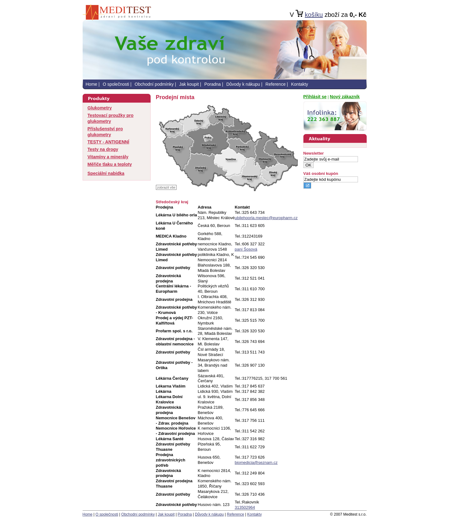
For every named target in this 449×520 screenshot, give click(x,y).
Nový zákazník (345, 96)
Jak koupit (189, 84)
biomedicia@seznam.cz (256, 462)
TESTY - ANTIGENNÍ (108, 141)
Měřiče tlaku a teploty (110, 164)
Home (91, 84)
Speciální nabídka (106, 173)
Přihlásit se (315, 96)
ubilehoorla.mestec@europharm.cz (266, 217)
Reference (275, 84)
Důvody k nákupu (243, 84)
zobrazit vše (166, 187)
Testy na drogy (103, 149)
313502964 (245, 507)
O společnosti (116, 84)
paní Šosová (246, 249)
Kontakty (299, 84)
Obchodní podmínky (154, 84)
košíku (314, 14)
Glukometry (100, 107)
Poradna (212, 84)
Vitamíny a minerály (108, 156)
